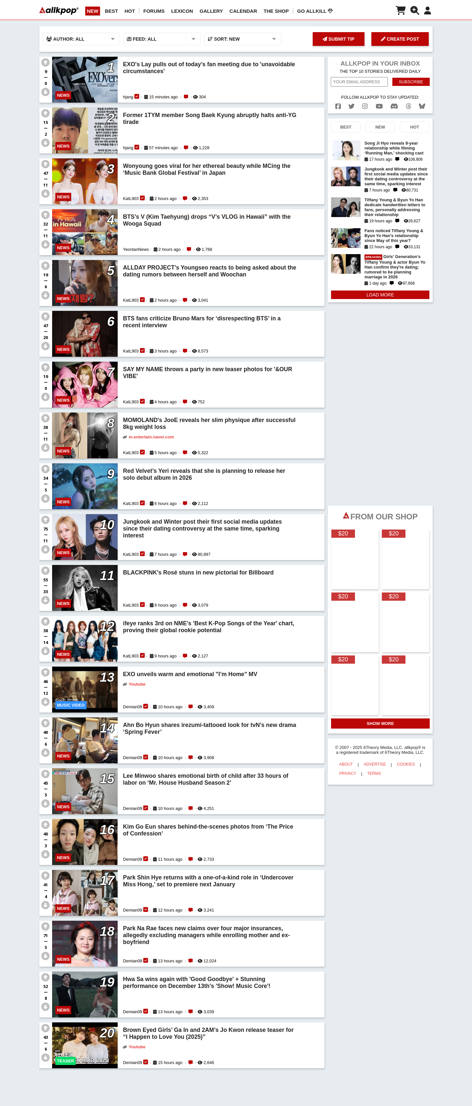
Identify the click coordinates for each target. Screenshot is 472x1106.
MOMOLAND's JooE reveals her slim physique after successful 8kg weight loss (209, 423)
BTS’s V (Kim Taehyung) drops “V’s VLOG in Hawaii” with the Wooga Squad (207, 220)
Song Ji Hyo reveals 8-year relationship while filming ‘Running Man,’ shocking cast (393, 148)
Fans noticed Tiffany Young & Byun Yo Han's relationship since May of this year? (393, 235)
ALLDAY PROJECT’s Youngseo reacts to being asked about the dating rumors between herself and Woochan (209, 271)
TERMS (374, 773)
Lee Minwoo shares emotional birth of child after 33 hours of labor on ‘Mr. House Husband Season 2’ (205, 779)
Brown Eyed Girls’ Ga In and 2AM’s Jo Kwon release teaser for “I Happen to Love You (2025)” (208, 1033)
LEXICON (182, 11)
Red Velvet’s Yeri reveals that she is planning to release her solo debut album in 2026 (204, 474)
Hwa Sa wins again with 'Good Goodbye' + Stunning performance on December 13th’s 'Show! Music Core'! (196, 982)
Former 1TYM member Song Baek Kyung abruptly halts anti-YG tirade (209, 118)
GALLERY (211, 11)
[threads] (408, 106)
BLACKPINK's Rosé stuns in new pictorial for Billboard (198, 572)
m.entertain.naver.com (151, 436)
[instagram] (365, 106)
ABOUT (346, 764)
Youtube (137, 684)
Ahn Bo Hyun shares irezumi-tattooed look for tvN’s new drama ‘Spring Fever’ (209, 728)
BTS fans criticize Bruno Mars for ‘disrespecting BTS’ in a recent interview (202, 322)
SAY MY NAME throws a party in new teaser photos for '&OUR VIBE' (207, 372)
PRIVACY (347, 773)
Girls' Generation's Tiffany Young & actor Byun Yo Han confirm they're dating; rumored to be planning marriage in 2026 (394, 266)
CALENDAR (243, 11)
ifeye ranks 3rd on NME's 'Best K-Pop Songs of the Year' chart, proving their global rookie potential (208, 626)
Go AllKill (315, 11)
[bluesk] (422, 106)
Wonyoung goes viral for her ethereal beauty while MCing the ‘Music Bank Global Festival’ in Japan (206, 169)
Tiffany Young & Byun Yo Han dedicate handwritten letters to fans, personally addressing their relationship (394, 207)
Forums (154, 11)
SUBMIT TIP (338, 39)
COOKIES (406, 764)
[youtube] (379, 106)
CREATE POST (400, 39)
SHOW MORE (380, 723)
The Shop (276, 11)
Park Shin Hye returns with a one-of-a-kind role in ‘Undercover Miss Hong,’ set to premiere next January (208, 881)
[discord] (394, 106)
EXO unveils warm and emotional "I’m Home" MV (190, 674)
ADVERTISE (375, 764)
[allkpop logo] (59, 11)
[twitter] (351, 106)
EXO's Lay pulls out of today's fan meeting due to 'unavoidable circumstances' (209, 67)
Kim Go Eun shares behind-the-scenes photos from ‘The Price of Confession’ (208, 830)
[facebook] (338, 106)
